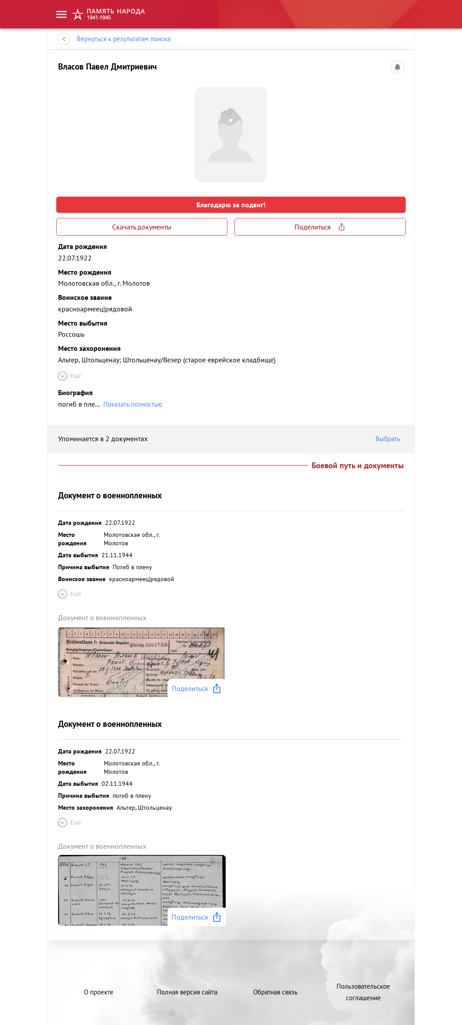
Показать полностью (132, 404)
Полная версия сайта (187, 992)
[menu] (61, 14)
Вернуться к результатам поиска (123, 39)
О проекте (99, 992)
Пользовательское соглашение (363, 992)
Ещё (69, 376)
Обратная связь (275, 992)
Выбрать (390, 439)
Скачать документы (142, 226)
